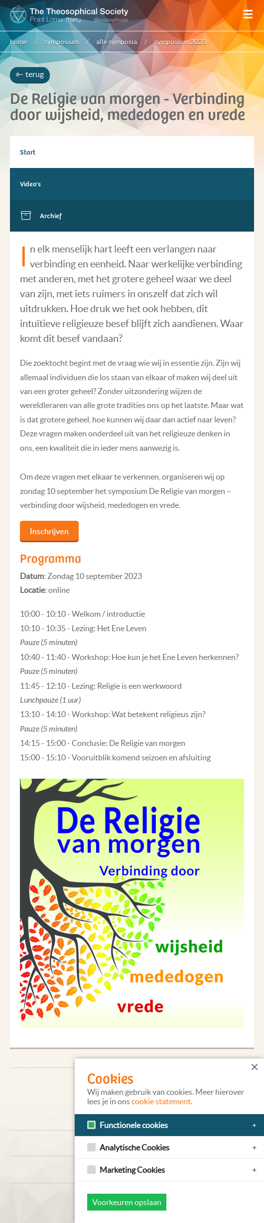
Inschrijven (49, 531)
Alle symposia (116, 42)
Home (18, 42)
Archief (51, 215)
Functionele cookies (134, 1125)
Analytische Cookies (134, 1147)
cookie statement (161, 1101)
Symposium (61, 42)
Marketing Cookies (132, 1169)
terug (30, 74)
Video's (30, 183)
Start (27, 152)
